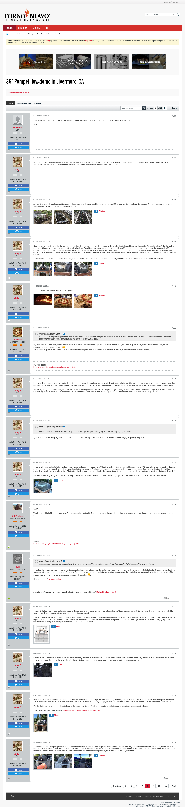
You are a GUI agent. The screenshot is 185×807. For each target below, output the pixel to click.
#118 (174, 653)
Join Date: (13, 137)
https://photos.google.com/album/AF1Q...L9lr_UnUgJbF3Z (56, 543)
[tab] (10, 103)
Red (13, 796)
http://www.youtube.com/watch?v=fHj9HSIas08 (81, 710)
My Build (115, 592)
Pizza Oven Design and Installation (32, 34)
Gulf (17, 567)
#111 (174, 328)
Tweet (18, 147)
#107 (174, 158)
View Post (64, 334)
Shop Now (22, 27)
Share (18, 143)
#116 (174, 555)
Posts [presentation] (10, 103)
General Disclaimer (154, 796)
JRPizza (18, 339)
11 (166, 786)
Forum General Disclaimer (19, 92)
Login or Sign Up (171, 2)
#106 (174, 116)
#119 (174, 695)
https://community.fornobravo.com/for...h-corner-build (54, 367)
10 (159, 786)
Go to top (171, 796)
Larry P (17, 169)
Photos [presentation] (37, 103)
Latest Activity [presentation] (24, 103)
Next (174, 786)
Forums (9, 27)
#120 (174, 742)
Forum (14, 34)
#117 (174, 607)
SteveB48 (17, 127)
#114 (174, 463)
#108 (174, 200)
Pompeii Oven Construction (58, 34)
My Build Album (103, 592)
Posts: (16, 140)
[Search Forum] (160, 14)
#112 (174, 379)
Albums (36, 27)
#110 (174, 286)
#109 (174, 242)
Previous (117, 786)
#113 (174, 421)
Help (47, 27)
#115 (174, 504)
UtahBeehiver (17, 516)
